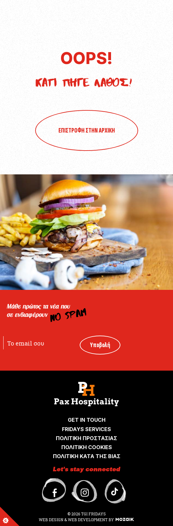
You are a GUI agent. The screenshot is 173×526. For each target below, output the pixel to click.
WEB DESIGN (51, 519)
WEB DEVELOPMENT (87, 519)
